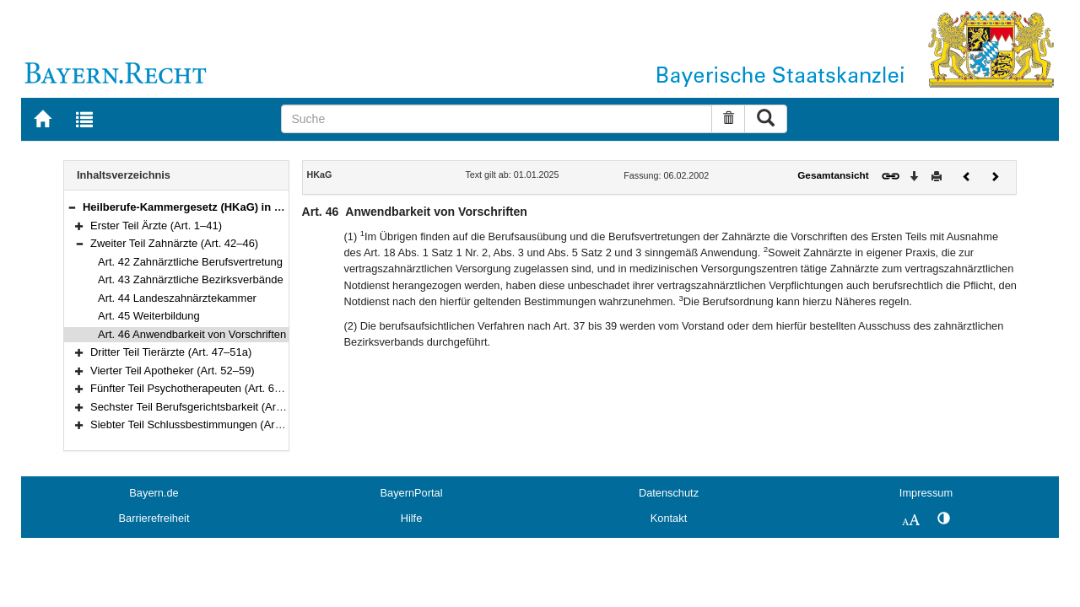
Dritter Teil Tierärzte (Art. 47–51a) (170, 352)
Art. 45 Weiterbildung (149, 315)
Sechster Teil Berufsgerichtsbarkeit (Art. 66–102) (207, 406)
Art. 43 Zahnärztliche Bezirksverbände (191, 279)
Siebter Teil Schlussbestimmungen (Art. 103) (197, 424)
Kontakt (669, 518)
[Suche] (496, 119)
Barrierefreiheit (154, 518)
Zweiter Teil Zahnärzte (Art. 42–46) (174, 243)
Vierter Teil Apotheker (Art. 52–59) (172, 370)
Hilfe (412, 518)
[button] (72, 207)
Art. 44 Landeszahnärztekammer (177, 298)
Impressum (926, 492)
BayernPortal (412, 492)
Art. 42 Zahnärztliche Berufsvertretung (190, 261)
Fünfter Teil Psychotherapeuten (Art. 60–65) (196, 388)
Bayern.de (153, 492)
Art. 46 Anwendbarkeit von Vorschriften (192, 334)
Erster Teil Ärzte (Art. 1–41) (156, 225)
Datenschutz (669, 492)
